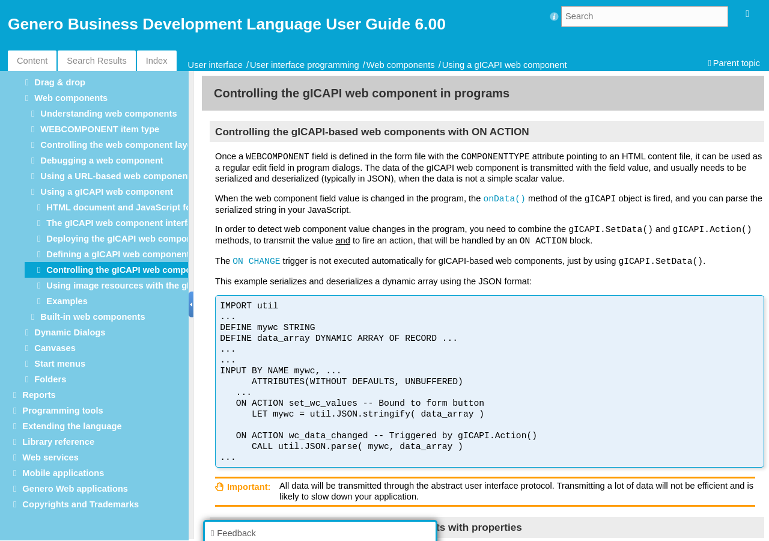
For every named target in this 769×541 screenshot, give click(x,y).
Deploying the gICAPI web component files (135, 238)
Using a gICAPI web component (504, 65)
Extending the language (71, 426)
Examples (66, 301)
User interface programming (304, 65)
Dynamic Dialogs (69, 332)
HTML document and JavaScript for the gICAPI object (158, 207)
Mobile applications (63, 473)
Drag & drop (59, 82)
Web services (50, 457)
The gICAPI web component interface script (137, 223)
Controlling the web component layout (120, 145)
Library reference (58, 442)
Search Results (96, 61)
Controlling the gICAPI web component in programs (154, 270)
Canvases (54, 348)
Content (32, 61)
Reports (38, 395)
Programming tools (62, 410)
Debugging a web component (101, 160)
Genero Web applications (75, 489)
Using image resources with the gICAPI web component (162, 285)
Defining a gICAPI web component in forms (136, 254)
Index (157, 61)
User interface (215, 65)
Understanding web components (108, 113)
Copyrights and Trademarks (80, 504)
